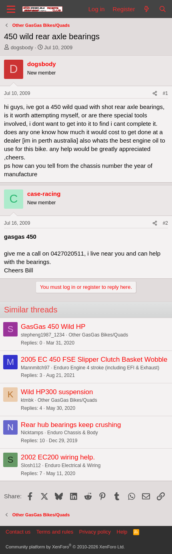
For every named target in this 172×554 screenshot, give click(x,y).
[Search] (162, 9)
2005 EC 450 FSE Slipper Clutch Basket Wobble (94, 359)
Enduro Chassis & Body (72, 432)
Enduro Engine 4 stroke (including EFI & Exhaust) (106, 368)
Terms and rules (54, 532)
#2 (165, 223)
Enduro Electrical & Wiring (72, 465)
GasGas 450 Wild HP (53, 326)
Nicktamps (32, 432)
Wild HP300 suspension (57, 392)
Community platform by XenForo (65, 546)
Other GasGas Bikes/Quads (98, 335)
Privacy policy (95, 532)
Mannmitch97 (35, 368)
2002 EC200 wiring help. (58, 457)
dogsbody (22, 47)
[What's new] (146, 9)
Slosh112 (31, 465)
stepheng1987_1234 (42, 335)
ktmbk (27, 400)
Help (122, 532)
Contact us (18, 532)
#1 (165, 93)
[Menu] (11, 9)
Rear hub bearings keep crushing (71, 425)
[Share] (155, 93)
